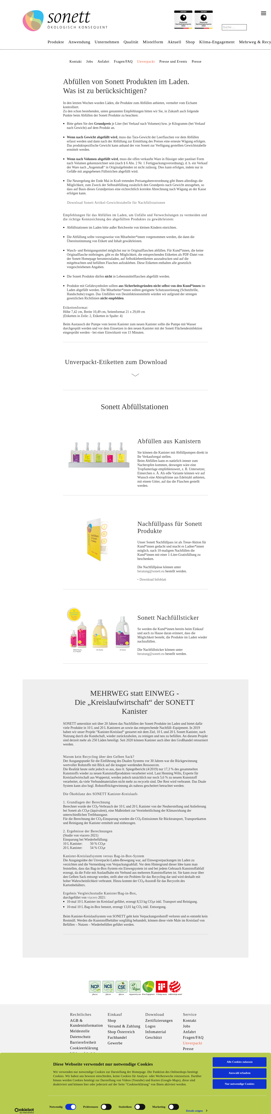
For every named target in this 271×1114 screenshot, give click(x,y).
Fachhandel (117, 1037)
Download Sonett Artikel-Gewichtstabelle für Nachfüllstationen (115, 203)
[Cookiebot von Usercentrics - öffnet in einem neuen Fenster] (24, 1106)
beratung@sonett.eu (150, 571)
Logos (150, 1026)
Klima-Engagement (217, 42)
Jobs (89, 61)
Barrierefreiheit (83, 1042)
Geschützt (153, 1037)
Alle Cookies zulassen (240, 1057)
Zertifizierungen (159, 1020)
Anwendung (79, 42)
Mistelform (153, 42)
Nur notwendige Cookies (239, 1079)
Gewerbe (115, 1043)
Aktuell (174, 42)
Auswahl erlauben (239, 1068)
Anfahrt (103, 61)
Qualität (131, 42)
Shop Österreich (121, 1032)
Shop (190, 42)
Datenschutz (80, 1037)
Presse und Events (173, 61)
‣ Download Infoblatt (151, 579)
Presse (197, 61)
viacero (92, 897)
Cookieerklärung (84, 1048)
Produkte (56, 42)
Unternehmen (107, 42)
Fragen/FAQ (123, 61)
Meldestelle (80, 1031)
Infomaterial (155, 1032)
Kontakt (75, 61)
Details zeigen (194, 1106)
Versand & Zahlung (124, 1026)
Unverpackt (146, 61)
